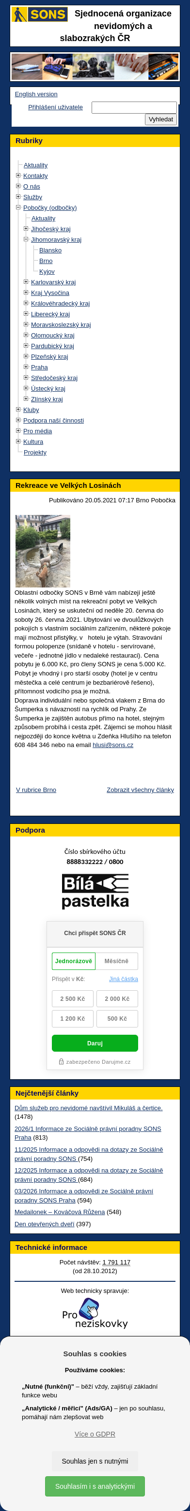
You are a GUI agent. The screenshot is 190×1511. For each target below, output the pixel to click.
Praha (39, 367)
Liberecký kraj (50, 314)
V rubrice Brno (36, 789)
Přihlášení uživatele (55, 107)
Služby (32, 197)
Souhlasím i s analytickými (95, 1486)
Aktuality (36, 165)
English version (36, 94)
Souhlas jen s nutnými (95, 1461)
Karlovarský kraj (53, 282)
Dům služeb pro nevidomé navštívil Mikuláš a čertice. (89, 1108)
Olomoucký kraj (53, 335)
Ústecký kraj (48, 388)
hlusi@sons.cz (113, 744)
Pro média (37, 431)
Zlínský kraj (47, 399)
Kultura (33, 441)
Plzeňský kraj (49, 356)
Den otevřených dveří (45, 1224)
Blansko (50, 250)
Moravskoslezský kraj (61, 324)
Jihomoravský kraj (56, 239)
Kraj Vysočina (50, 292)
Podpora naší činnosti (53, 420)
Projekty (35, 452)
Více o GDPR (95, 1434)
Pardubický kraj (52, 346)
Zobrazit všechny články (140, 789)
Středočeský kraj (54, 377)
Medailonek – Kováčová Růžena (60, 1212)
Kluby (31, 409)
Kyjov (47, 271)
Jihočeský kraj (51, 229)
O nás (31, 186)
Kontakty (35, 175)
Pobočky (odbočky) (50, 207)
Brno (45, 260)
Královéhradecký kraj (60, 303)
